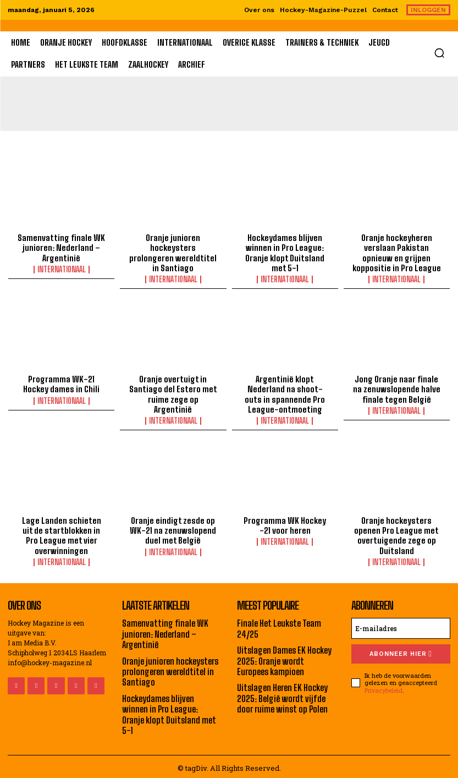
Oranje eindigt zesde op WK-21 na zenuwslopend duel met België (173, 529)
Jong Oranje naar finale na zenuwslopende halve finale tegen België (396, 388)
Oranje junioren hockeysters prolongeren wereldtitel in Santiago (173, 247)
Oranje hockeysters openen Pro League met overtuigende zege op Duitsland (396, 534)
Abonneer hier (400, 652)
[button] (439, 53)
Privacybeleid (383, 688)
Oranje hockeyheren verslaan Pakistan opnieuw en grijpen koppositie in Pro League (396, 252)
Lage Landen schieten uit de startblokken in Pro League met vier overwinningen (61, 534)
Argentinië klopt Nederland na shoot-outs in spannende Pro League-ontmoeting (285, 393)
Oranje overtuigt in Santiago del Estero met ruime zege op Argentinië (173, 388)
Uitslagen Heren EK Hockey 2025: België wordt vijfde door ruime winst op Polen (282, 695)
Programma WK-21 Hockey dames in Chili (61, 383)
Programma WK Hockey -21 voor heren (285, 524)
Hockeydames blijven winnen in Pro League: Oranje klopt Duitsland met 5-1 (285, 252)
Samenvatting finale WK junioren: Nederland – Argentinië (61, 247)
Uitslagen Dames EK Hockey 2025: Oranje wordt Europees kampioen (284, 658)
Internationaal (61, 269)
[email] (400, 626)
